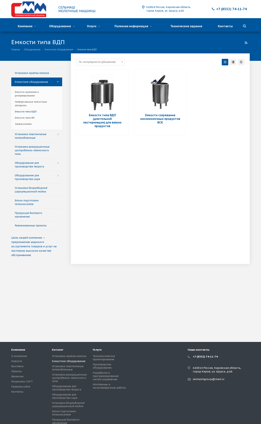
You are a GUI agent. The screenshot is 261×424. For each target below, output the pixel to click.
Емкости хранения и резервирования (27, 93)
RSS (246, 42)
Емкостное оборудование (31, 82)
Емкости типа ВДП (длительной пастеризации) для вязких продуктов (102, 120)
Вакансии (17, 376)
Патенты (16, 371)
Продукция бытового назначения (28, 214)
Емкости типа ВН (25, 117)
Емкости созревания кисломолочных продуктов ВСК (160, 118)
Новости (16, 361)
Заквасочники (23, 123)
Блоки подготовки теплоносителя (27, 202)
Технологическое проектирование (104, 357)
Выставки (17, 366)
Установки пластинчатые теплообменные (30, 136)
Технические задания (186, 26)
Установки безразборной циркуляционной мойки (31, 189)
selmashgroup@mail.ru (208, 379)
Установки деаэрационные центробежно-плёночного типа (32, 150)
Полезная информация (133, 26)
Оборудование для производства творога (29, 164)
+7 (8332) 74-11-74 (231, 9)
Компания (27, 26)
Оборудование (62, 26)
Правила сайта (20, 386)
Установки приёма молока (32, 73)
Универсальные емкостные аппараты (31, 103)
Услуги (93, 26)
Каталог (57, 349)
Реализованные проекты (31, 225)
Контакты (225, 26)
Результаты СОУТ (22, 381)
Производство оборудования (102, 366)
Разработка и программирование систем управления (106, 376)
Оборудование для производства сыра (27, 177)
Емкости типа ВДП (26, 111)
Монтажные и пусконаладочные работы (109, 386)
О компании (19, 356)
